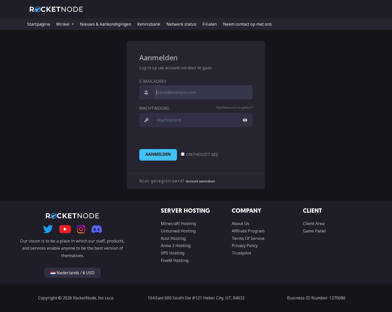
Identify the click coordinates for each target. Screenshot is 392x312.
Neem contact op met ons (247, 24)
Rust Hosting (173, 238)
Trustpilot (241, 253)
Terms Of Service (248, 238)
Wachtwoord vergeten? (234, 107)
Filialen (210, 24)
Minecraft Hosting (178, 223)
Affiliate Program (248, 231)
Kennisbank (148, 24)
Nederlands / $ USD (72, 273)
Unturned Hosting (178, 231)
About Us (240, 223)
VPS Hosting (172, 253)
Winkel (63, 24)
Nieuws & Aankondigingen (105, 24)
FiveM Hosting (174, 260)
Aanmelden (158, 154)
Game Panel (314, 231)
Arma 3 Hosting (175, 245)
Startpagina (38, 24)
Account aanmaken (200, 181)
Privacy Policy (245, 245)
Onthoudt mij (202, 154)
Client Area (313, 223)
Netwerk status (181, 24)
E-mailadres (152, 81)
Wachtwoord (154, 108)
